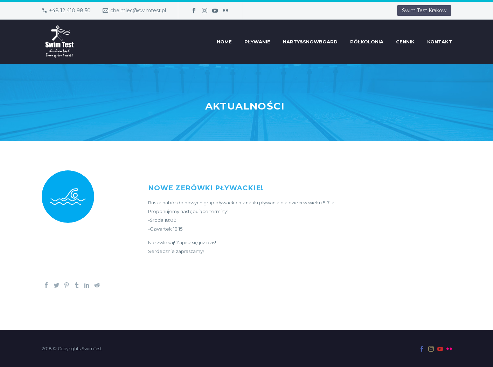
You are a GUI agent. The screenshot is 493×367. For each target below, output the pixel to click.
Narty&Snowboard (310, 41)
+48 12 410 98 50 (70, 10)
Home (224, 41)
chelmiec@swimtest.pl (138, 10)
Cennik (405, 41)
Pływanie (257, 41)
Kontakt (439, 41)
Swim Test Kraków (424, 10)
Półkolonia (366, 41)
